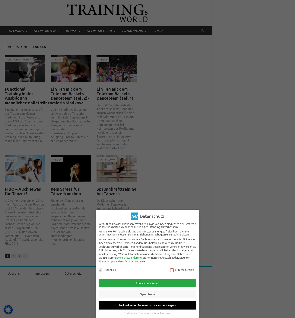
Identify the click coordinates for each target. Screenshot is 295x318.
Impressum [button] (167, 313)
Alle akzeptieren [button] (147, 283)
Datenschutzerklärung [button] (149, 313)
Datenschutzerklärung (128, 257)
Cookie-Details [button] (130, 313)
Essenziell (107, 269)
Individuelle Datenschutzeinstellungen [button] (147, 305)
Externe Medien (182, 269)
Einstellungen (107, 261)
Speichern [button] (147, 294)
